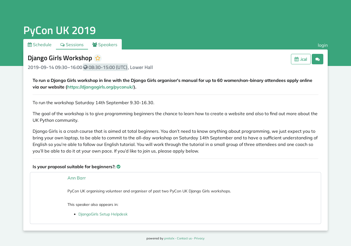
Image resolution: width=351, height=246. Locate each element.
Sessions (72, 44)
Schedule (40, 44)
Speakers (104, 44)
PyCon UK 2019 (59, 30)
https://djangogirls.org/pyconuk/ (100, 87)
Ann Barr (76, 178)
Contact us (184, 238)
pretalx (169, 238)
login (323, 45)
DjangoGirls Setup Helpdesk (103, 214)
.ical (301, 59)
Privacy (199, 238)
